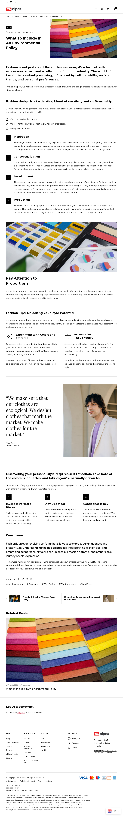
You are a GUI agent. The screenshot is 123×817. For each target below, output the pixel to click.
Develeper (33, 584)
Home (8, 16)
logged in (21, 713)
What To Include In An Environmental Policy (31, 688)
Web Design (49, 584)
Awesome (18, 584)
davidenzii (30, 32)
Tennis (25, 16)
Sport (17, 16)
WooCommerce (68, 584)
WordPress (86, 584)
